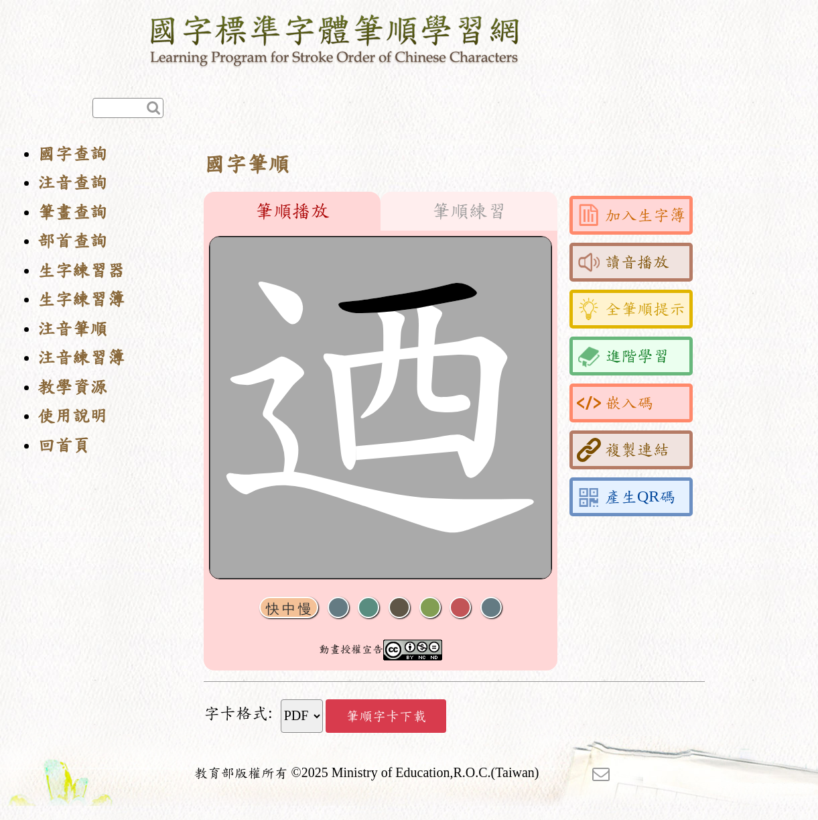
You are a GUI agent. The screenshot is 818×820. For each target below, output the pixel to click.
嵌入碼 (615, 403)
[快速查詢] (127, 108)
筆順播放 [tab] (292, 211)
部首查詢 (72, 241)
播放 (368, 607)
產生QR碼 (626, 497)
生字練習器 (81, 270)
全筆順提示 (631, 309)
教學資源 (72, 387)
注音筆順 (72, 328)
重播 (430, 607)
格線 (460, 607)
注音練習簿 (81, 357)
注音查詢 (72, 182)
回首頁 (64, 445)
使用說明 (72, 416)
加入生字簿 (631, 215)
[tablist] (380, 211)
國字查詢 (72, 153)
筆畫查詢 (72, 212)
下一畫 (399, 607)
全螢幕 (491, 607)
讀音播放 (623, 262)
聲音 (338, 607)
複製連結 (623, 450)
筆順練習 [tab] (468, 211)
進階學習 (623, 356)
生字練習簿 (81, 299)
